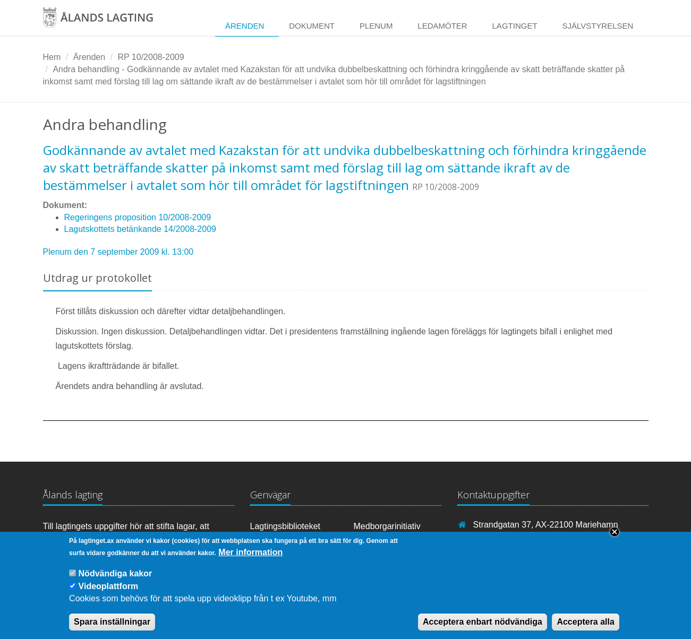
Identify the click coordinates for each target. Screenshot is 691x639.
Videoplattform (109, 593)
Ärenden (244, 25)
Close (614, 539)
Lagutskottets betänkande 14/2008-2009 (140, 229)
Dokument (312, 25)
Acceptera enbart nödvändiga (482, 629)
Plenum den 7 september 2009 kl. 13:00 (118, 251)
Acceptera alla (586, 629)
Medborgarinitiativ (387, 526)
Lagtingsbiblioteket (285, 526)
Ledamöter (442, 25)
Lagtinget (515, 25)
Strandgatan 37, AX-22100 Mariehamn (545, 524)
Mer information (250, 559)
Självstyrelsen (597, 25)
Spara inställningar (112, 629)
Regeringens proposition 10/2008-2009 (137, 217)
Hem (52, 57)
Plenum (376, 25)
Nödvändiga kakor (115, 580)
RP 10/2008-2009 (150, 57)
